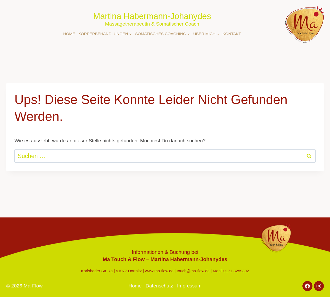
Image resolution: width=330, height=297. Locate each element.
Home (69, 34)
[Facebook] (307, 286)
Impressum (189, 285)
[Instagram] (319, 286)
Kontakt (231, 34)
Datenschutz (159, 285)
